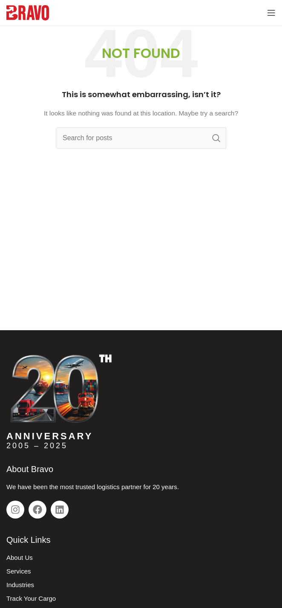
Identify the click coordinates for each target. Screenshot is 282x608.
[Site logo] (27, 12)
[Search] (141, 138)
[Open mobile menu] (271, 12)
